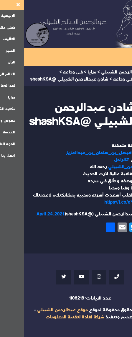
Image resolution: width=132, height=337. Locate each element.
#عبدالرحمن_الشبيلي (106, 167)
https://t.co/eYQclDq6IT (104, 202)
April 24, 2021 (26, 214)
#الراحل (97, 160)
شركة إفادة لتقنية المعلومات (50, 317)
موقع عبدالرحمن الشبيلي (38, 310)
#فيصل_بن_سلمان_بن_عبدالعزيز (76, 152)
